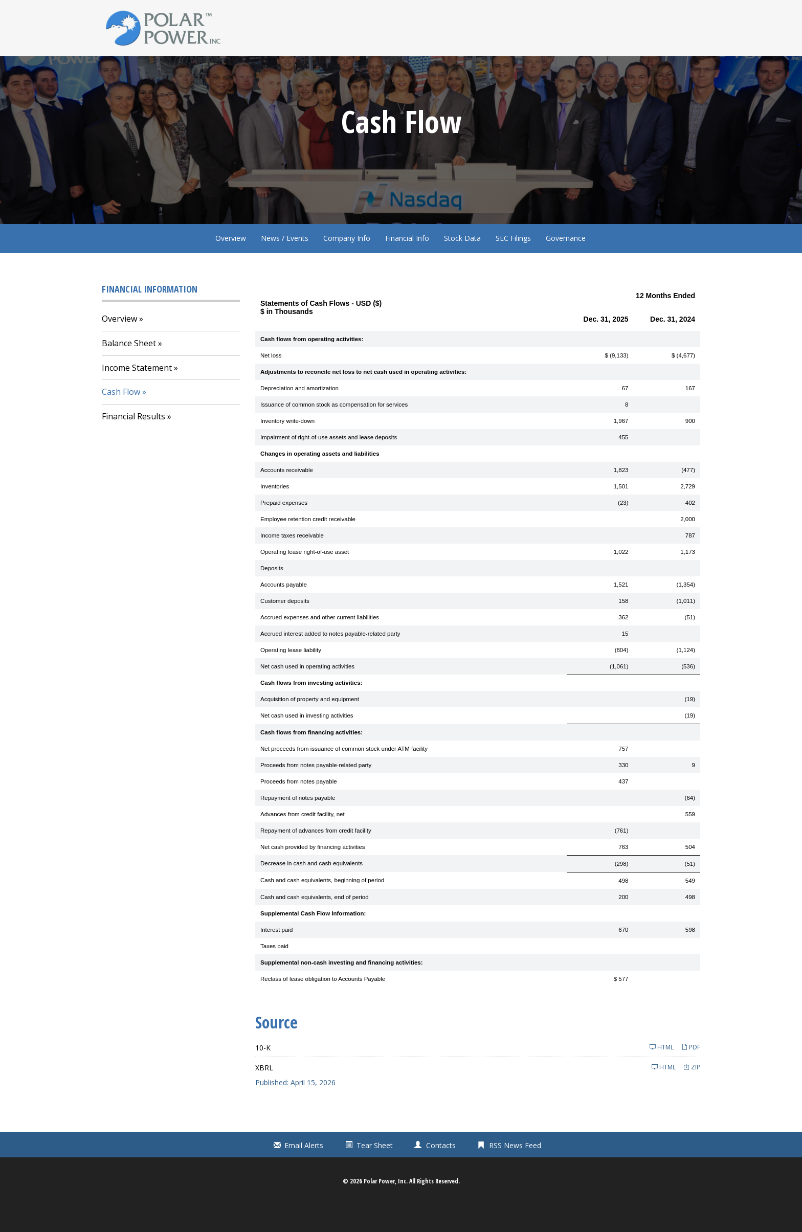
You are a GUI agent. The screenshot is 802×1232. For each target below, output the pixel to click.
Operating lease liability (290, 676)
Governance (566, 264)
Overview (230, 264)
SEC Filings (513, 264)
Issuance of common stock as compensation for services (334, 431)
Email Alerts (303, 1172)
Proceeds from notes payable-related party (315, 791)
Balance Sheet (129, 369)
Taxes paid (274, 972)
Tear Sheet (375, 1172)
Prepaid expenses (283, 529)
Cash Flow (121, 418)
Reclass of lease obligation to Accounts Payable (322, 1005)
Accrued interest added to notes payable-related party (330, 660)
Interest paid (276, 956)
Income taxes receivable (292, 561)
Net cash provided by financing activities (312, 873)
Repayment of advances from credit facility (315, 857)
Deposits (271, 594)
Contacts (441, 1172)
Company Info (346, 264)
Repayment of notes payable (297, 824)
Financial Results (133, 442)
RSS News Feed (515, 1172)
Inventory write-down (287, 447)
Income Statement (137, 393)
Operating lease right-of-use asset (304, 578)
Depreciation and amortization (299, 414)
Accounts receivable (286, 496)
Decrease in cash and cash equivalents (311, 890)
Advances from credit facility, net (302, 840)
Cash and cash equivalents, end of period (314, 923)
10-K (263, 1074)
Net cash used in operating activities (307, 692)
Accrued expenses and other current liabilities (319, 643)
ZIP (691, 1093)
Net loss (271, 381)
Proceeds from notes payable (298, 807)
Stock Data (462, 264)
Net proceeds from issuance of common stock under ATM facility (344, 775)
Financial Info (407, 264)
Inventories (274, 512)
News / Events (284, 264)
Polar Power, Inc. (386, 1207)
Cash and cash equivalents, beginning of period (322, 907)
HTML (662, 1073)
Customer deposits (284, 627)
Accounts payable (283, 611)
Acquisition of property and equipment (309, 726)
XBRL (264, 1094)
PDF (690, 1073)
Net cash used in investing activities (306, 742)
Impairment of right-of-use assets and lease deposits (328, 463)
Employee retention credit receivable (307, 545)
